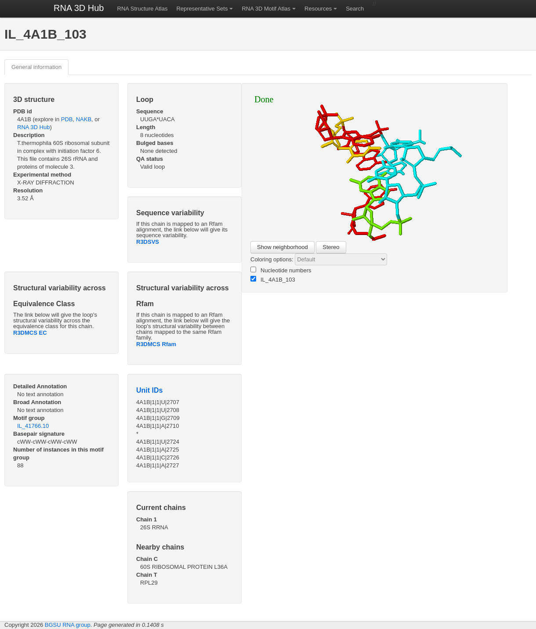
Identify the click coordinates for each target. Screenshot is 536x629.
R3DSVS (147, 242)
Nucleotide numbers (280, 270)
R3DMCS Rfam (156, 344)
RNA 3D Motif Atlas (266, 8)
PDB (67, 119)
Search (355, 8)
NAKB (83, 119)
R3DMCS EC (30, 332)
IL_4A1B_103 (272, 279)
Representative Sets (202, 8)
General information (36, 67)
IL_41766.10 (33, 426)
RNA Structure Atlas (142, 8)
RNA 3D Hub (79, 8)
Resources (318, 8)
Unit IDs (149, 390)
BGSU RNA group (68, 625)
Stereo (330, 247)
